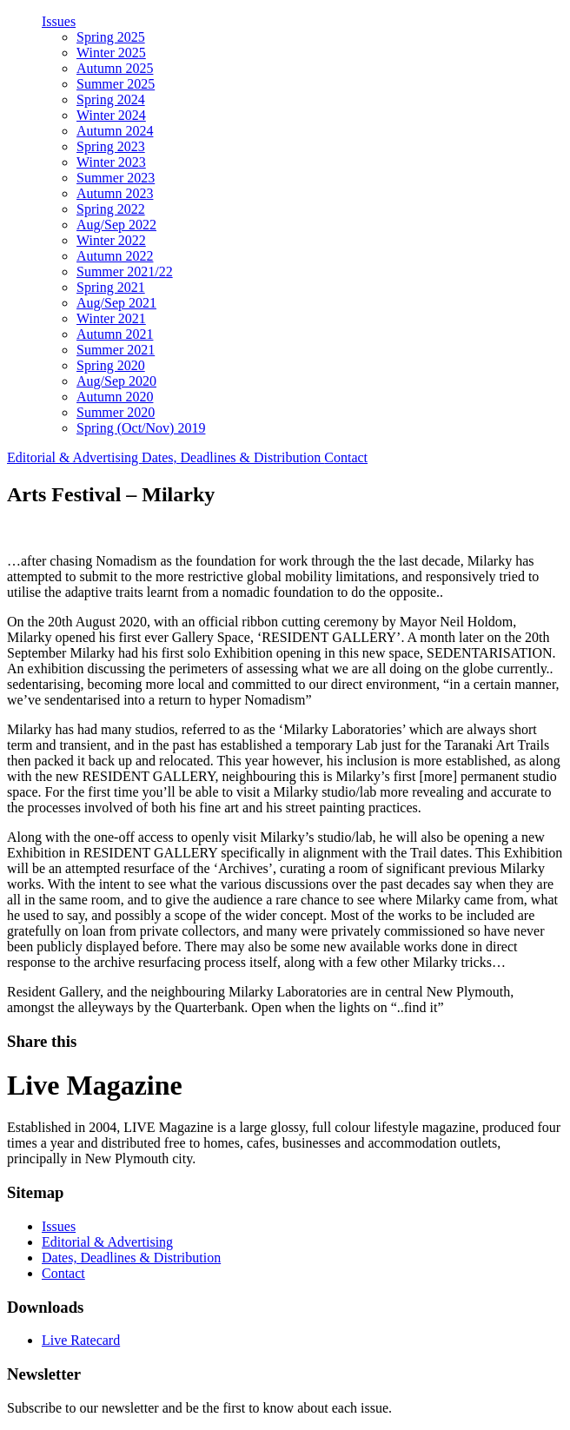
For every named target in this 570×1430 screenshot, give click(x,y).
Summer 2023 (115, 177)
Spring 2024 (110, 99)
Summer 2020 (115, 412)
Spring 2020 (110, 365)
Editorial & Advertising (74, 457)
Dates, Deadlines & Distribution (233, 457)
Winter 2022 (111, 240)
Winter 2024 (111, 115)
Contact (346, 457)
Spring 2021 (110, 287)
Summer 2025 (115, 83)
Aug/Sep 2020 (116, 381)
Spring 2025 (110, 37)
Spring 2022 (110, 209)
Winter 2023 (111, 162)
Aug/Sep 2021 (116, 302)
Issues (59, 21)
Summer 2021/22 (124, 271)
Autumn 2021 (114, 334)
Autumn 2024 (114, 130)
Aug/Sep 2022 (116, 224)
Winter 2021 (111, 318)
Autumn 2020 (114, 396)
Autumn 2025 (114, 68)
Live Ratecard (81, 1340)
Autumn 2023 (114, 193)
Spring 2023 (110, 146)
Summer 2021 (115, 349)
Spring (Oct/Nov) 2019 (140, 427)
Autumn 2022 (114, 255)
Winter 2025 (111, 52)
